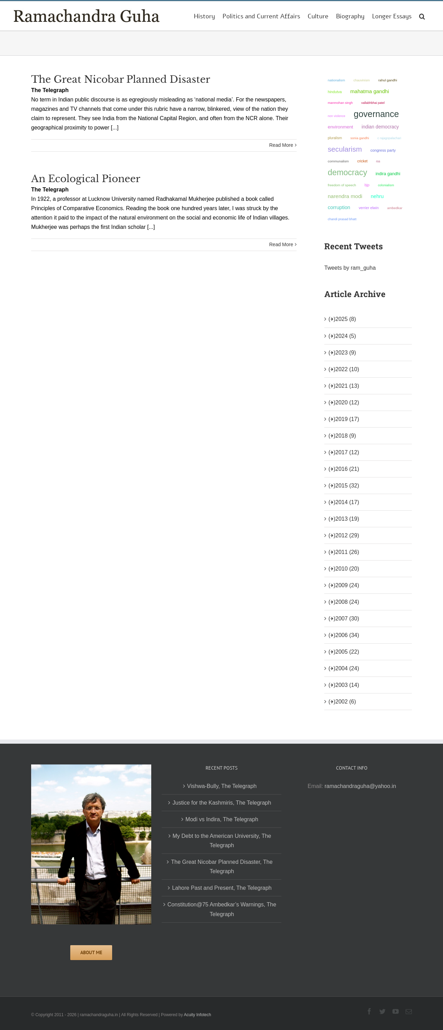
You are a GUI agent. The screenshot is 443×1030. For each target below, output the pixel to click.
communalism (338, 161)
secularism (345, 149)
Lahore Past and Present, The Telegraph (222, 888)
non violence (336, 116)
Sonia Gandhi (360, 138)
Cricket (362, 161)
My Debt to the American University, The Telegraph (222, 840)
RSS (378, 161)
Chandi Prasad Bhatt (342, 219)
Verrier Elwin (369, 208)
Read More (281, 145)
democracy (347, 172)
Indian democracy (380, 126)
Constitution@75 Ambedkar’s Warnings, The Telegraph (222, 909)
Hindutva (335, 92)
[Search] (422, 15)
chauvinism (361, 80)
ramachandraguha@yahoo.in (360, 786)
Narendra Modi (345, 196)
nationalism (336, 80)
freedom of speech (342, 185)
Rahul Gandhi (387, 80)
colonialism (386, 185)
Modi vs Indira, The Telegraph (222, 819)
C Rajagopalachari (389, 138)
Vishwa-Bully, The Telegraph (222, 786)
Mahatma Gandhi (369, 91)
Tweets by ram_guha (350, 268)
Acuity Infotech (197, 1014)
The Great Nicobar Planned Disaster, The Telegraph (221, 866)
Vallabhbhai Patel (373, 103)
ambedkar (395, 208)
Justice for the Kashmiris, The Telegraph (221, 803)
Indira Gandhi (388, 173)
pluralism (335, 138)
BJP (366, 185)
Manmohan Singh (340, 103)
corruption (339, 207)
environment (340, 126)
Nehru (377, 196)
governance (376, 114)
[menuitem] (204, 15)
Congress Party (383, 150)
